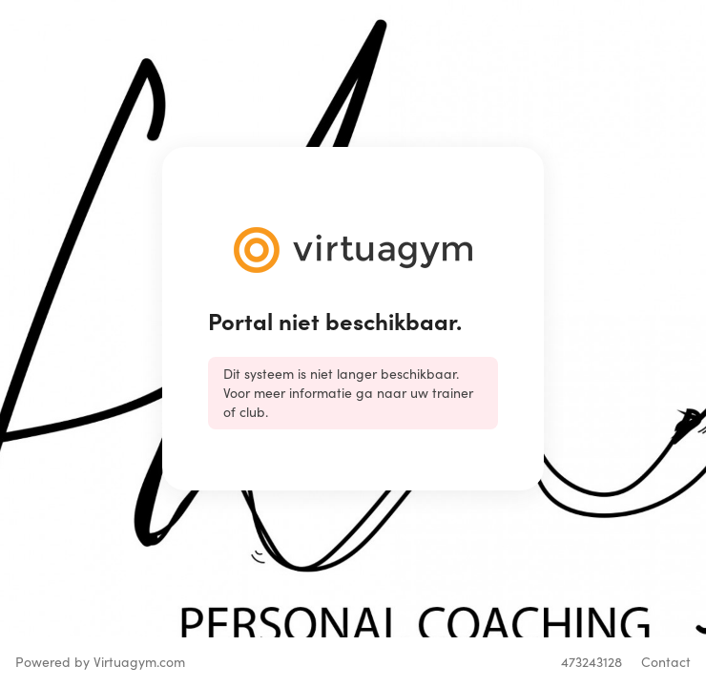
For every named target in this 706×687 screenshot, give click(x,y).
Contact (666, 662)
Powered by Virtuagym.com (100, 662)
